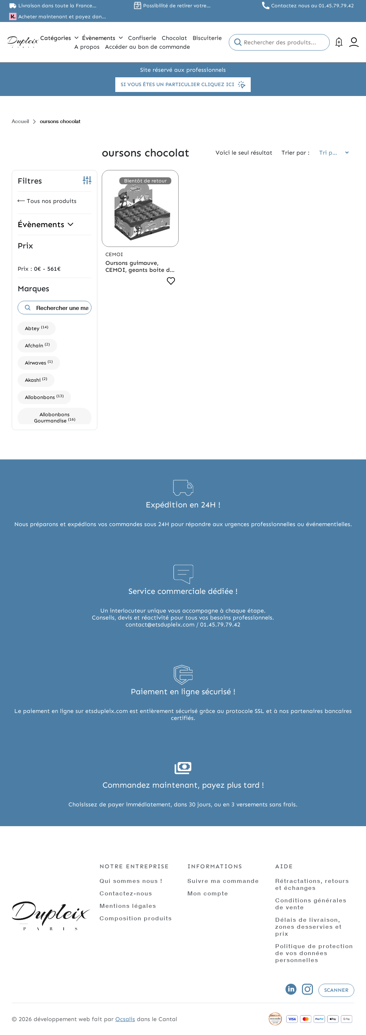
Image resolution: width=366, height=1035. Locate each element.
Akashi (36, 379)
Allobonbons (44, 396)
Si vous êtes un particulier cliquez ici (183, 84)
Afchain (37, 345)
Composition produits (136, 917)
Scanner (336, 990)
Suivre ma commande (223, 880)
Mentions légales (128, 905)
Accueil (20, 121)
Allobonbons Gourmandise (54, 417)
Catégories (59, 37)
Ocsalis (125, 1019)
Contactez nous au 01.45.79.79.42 (312, 6)
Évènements (102, 37)
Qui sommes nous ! (131, 880)
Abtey (36, 328)
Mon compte (207, 893)
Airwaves (39, 362)
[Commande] (331, 152)
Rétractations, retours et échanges (312, 884)
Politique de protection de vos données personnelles (314, 952)
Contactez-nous (126, 893)
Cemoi (114, 254)
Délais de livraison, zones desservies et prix (308, 926)
